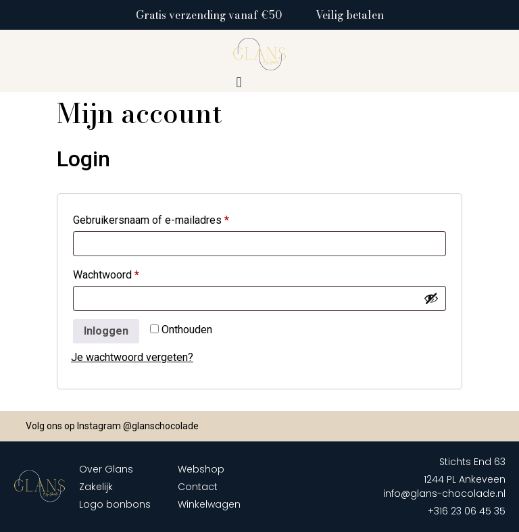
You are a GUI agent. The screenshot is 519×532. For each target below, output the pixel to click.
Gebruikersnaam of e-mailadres (168, 218)
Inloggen (106, 330)
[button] (238, 83)
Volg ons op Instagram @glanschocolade (112, 425)
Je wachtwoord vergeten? (132, 357)
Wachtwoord (123, 272)
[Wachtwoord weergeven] (431, 298)
